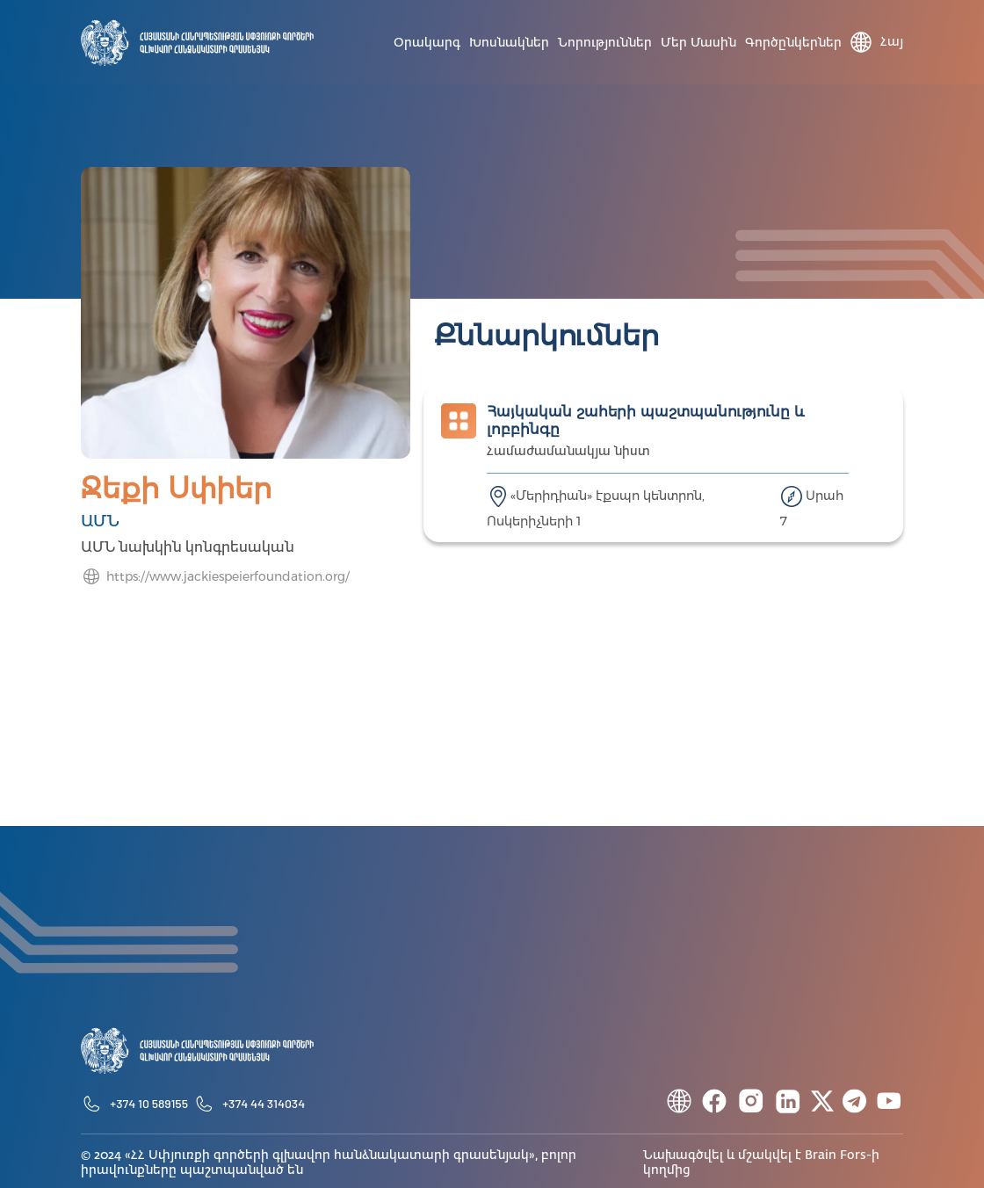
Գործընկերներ (793, 43)
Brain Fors (835, 1155)
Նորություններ (605, 43)
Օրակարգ (427, 43)
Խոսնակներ (509, 43)
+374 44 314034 (263, 1103)
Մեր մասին (698, 43)
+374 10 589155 (149, 1103)
